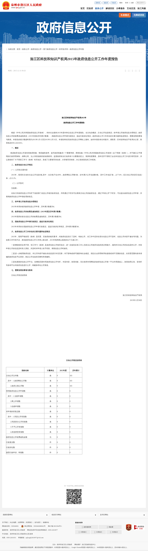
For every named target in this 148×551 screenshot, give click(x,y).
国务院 (98, 3)
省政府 (106, 3)
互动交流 (131, 8)
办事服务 (120, 8)
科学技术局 (63, 49)
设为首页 (38, 523)
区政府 (90, 8)
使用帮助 (21, 523)
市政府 (113, 3)
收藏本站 (46, 523)
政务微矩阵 (86, 528)
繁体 (120, 3)
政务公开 (99, 8)
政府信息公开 (36, 49)
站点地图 (13, 523)
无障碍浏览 (138, 15)
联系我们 (29, 523)
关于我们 (5, 523)
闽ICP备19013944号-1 (55, 527)
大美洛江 (83, 533)
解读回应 (110, 8)
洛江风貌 (141, 8)
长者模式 (125, 15)
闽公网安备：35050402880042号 (33, 527)
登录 (126, 3)
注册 (132, 3)
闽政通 (110, 528)
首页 (83, 8)
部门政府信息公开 (50, 49)
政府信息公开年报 (77, 49)
